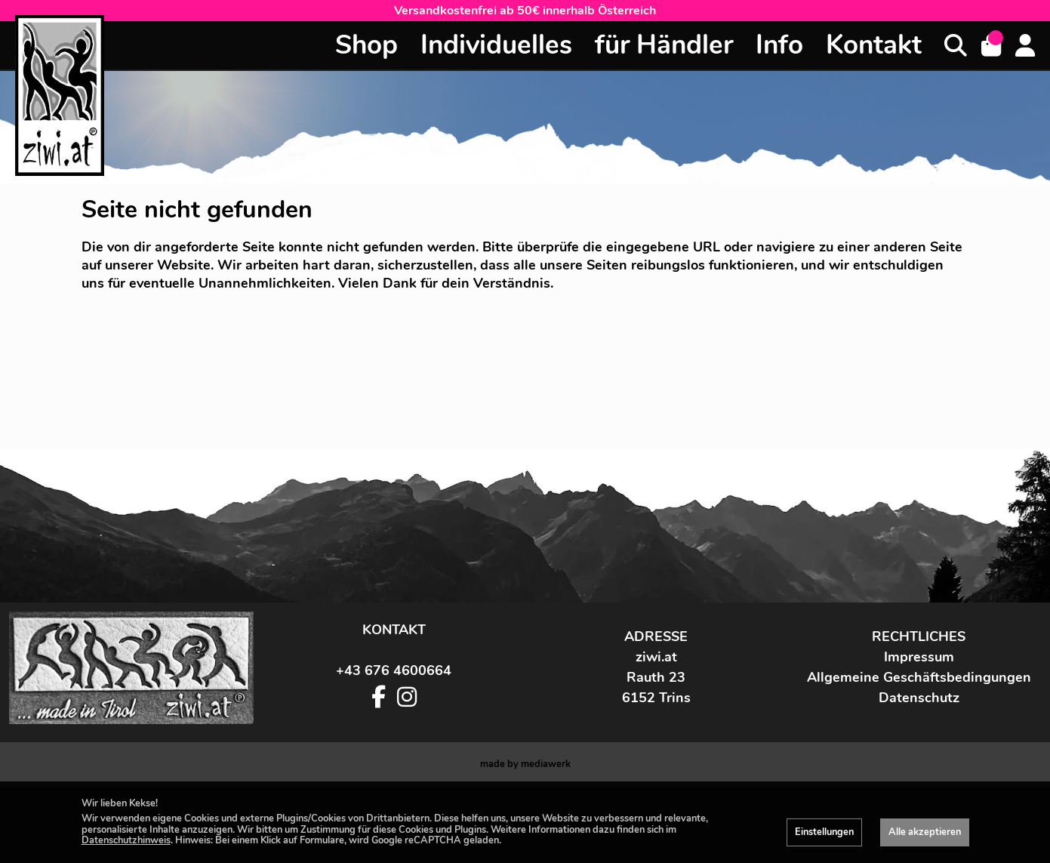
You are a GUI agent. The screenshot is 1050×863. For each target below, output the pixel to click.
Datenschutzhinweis (126, 840)
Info (779, 45)
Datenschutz (919, 773)
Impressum (919, 732)
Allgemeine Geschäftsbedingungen (919, 753)
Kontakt (874, 45)
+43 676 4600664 (393, 746)
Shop (366, 45)
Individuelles (496, 45)
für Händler (664, 45)
